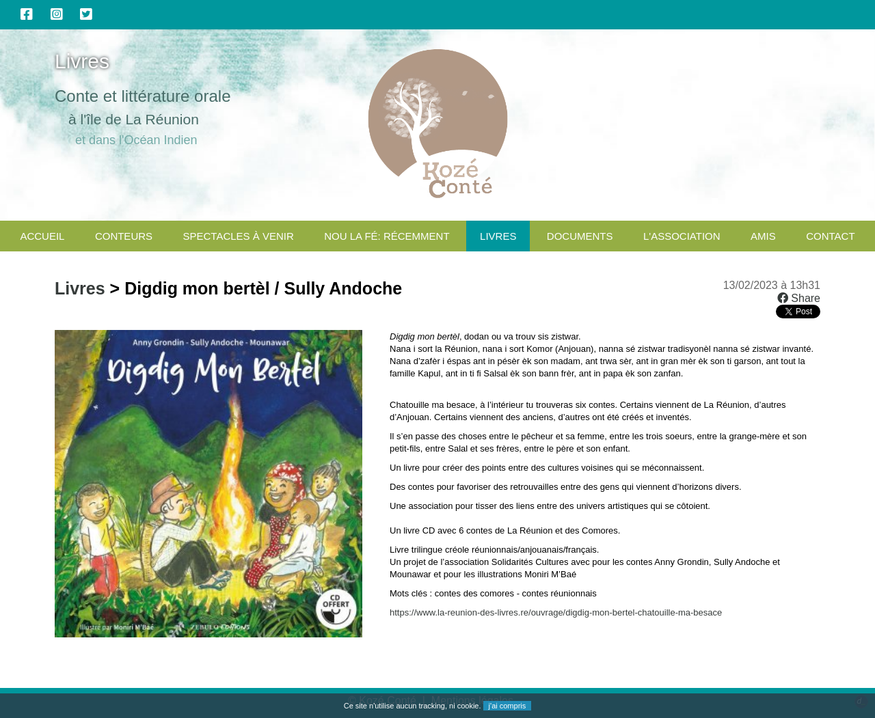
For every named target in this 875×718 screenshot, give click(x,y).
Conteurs (123, 236)
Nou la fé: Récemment (386, 236)
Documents (580, 236)
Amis (763, 236)
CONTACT (830, 236)
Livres (498, 236)
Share (798, 298)
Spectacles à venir (238, 236)
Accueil (42, 236)
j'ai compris (507, 706)
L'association (682, 236)
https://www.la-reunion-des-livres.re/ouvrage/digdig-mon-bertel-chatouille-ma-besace (556, 612)
